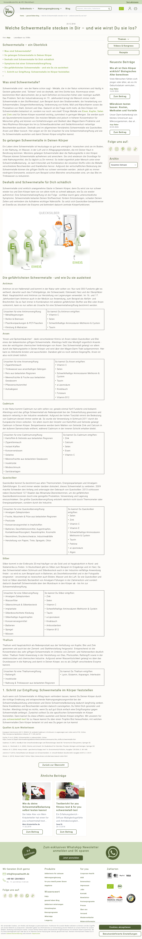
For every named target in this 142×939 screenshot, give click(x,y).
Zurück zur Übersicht (53, 765)
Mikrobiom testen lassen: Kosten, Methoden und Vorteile (123, 107)
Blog (68, 8)
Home (22, 16)
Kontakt (83, 893)
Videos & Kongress (123, 46)
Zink (9, 114)
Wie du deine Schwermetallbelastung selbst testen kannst (36, 806)
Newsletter (84, 897)
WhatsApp (49, 916)
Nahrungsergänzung (48, 8)
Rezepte (123, 52)
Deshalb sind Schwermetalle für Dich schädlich (29, 59)
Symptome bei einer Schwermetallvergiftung (27, 63)
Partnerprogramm (87, 901)
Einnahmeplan (50, 908)
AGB (82, 877)
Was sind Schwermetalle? (17, 51)
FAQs (47, 896)
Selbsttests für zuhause (54, 873)
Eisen (85, 111)
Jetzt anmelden (71, 858)
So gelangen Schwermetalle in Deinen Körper (28, 55)
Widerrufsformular (87, 921)
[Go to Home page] (9, 11)
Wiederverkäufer (87, 917)
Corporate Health (87, 873)
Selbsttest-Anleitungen (54, 904)
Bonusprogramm (51, 912)
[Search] (109, 8)
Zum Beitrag (32, 832)
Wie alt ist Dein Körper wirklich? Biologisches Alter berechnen (123, 71)
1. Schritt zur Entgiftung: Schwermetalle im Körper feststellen (37, 72)
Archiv (114, 158)
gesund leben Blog (52, 900)
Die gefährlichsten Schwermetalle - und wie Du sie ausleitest (36, 67)
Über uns (83, 909)
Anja (8, 38)
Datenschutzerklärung (14, 933)
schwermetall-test (17, 719)
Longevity (49, 920)
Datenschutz (85, 881)
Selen (100, 111)
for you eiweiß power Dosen (56, 881)
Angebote (48, 885)
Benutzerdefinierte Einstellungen (120, 934)
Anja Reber (114, 89)
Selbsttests (26, 8)
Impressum (36, 933)
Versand (83, 913)
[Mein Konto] (129, 8)
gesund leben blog (32, 16)
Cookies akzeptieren (120, 927)
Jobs (82, 889)
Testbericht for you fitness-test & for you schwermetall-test (68, 806)
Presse (83, 905)
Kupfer (92, 111)
